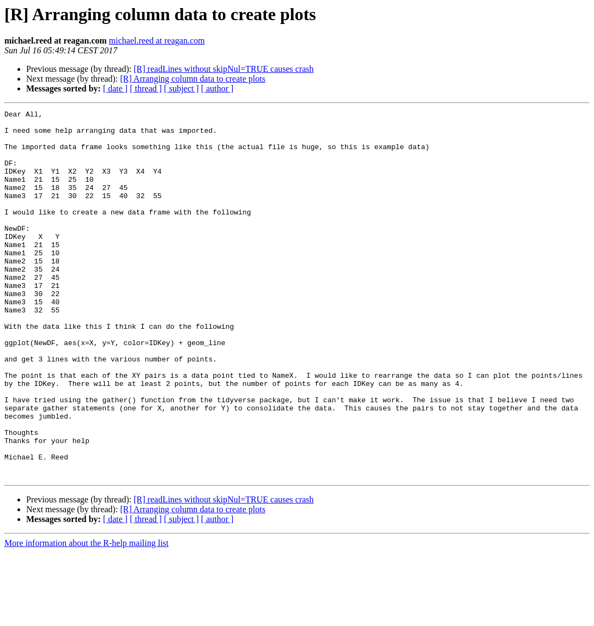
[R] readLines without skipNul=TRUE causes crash (223, 68)
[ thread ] (146, 88)
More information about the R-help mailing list (86, 616)
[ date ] (115, 88)
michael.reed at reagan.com (157, 40)
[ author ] (217, 88)
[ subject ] (181, 88)
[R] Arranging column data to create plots (192, 78)
